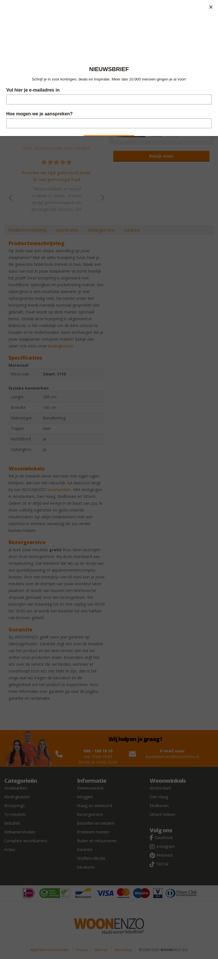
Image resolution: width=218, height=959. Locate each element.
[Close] (211, 7)
